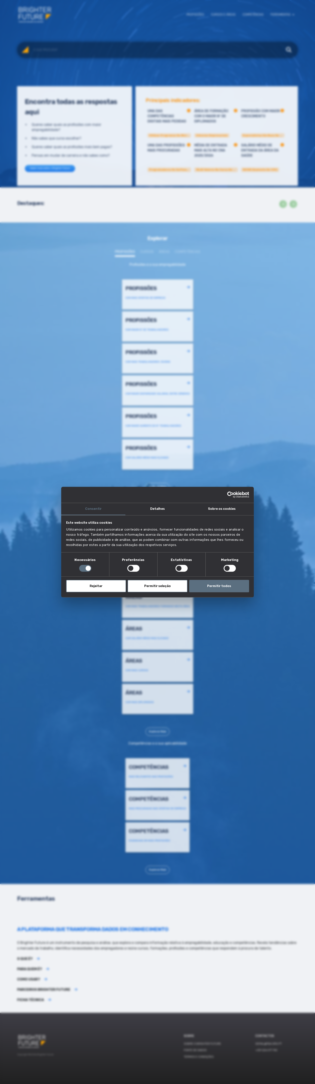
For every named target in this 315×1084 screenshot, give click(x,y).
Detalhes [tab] (157, 509)
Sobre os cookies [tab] (222, 509)
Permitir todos (219, 586)
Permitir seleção (157, 586)
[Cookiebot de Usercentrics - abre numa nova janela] (230, 494)
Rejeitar (96, 586)
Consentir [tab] (93, 509)
